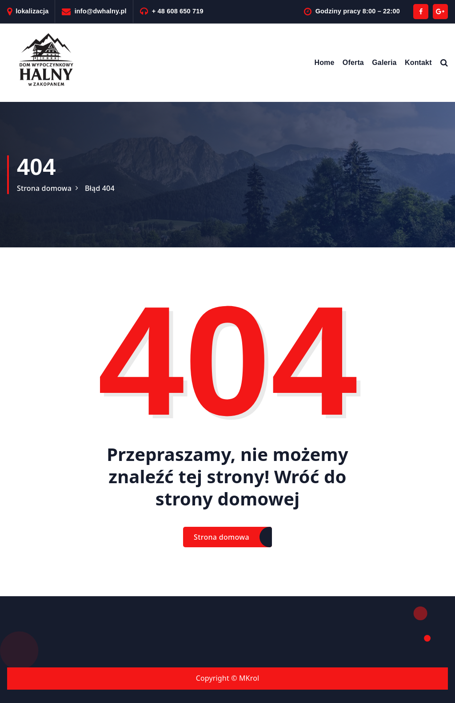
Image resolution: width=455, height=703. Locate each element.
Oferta (353, 62)
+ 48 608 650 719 (178, 11)
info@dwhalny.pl (101, 11)
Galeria (384, 62)
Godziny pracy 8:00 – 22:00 (357, 11)
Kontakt (418, 62)
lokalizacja (32, 11)
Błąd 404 (100, 188)
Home (324, 62)
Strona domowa (44, 188)
